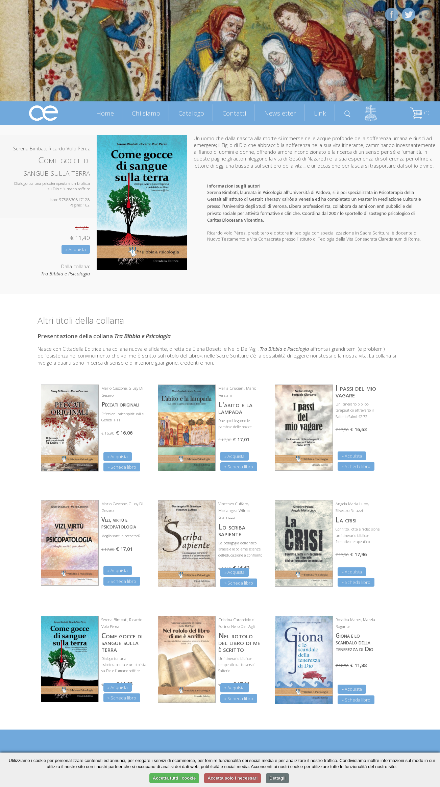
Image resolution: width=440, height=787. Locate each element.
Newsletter (280, 113)
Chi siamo (146, 113)
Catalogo (191, 113)
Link (320, 113)
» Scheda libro (121, 467)
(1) (419, 112)
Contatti (234, 113)
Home (105, 113)
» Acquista (76, 249)
